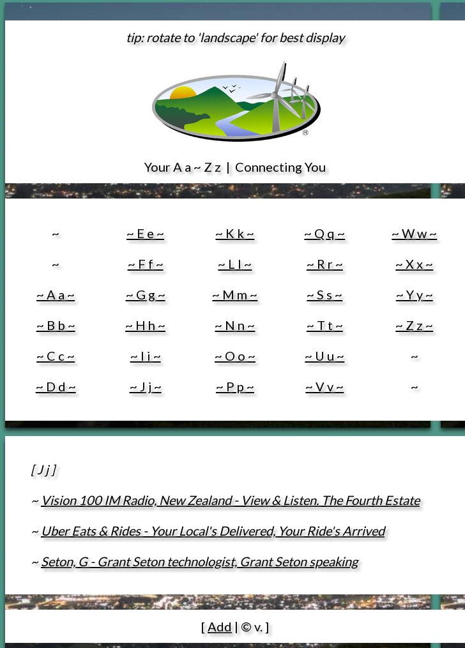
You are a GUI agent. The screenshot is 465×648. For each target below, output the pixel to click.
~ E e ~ (145, 233)
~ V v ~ (324, 386)
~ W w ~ (414, 233)
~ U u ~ (324, 355)
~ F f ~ (146, 263)
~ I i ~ (145, 355)
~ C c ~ (55, 355)
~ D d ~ (56, 386)
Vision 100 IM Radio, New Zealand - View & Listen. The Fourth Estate (230, 500)
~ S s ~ (324, 294)
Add (220, 626)
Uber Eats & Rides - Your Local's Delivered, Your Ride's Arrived (213, 530)
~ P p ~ (235, 386)
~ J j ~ (146, 386)
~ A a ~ (55, 294)
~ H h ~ (145, 325)
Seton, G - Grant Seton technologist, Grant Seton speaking (199, 561)
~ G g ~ (145, 294)
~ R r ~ (325, 263)
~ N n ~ (235, 325)
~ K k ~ (234, 233)
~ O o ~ (235, 355)
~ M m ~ (234, 294)
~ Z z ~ (414, 325)
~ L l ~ (235, 263)
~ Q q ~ (324, 233)
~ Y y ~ (414, 294)
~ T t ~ (325, 325)
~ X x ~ (414, 263)
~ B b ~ (55, 325)
